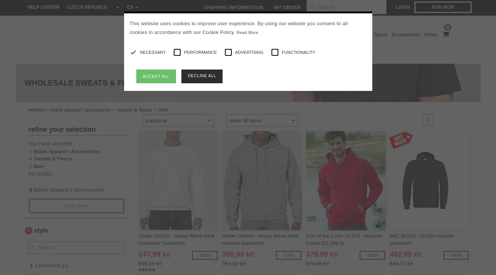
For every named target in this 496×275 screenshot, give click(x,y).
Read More (248, 32)
